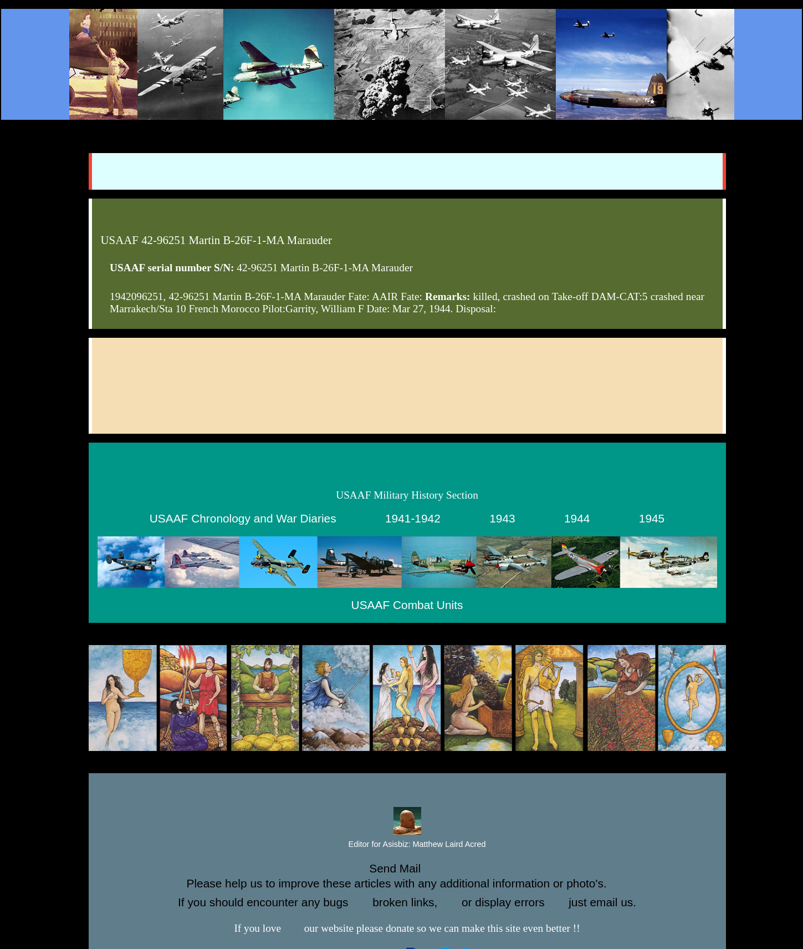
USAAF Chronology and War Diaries (243, 518)
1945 (651, 518)
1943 (502, 518)
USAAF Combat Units (407, 604)
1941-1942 (413, 518)
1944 (577, 518)
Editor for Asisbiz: (407, 845)
